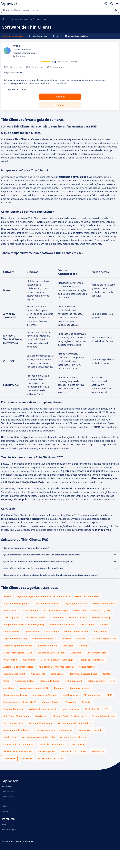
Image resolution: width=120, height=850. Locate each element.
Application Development (16, 603)
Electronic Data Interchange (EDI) (57, 659)
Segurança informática (75, 603)
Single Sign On (92, 709)
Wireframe (58, 617)
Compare (61, 105)
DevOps (106, 673)
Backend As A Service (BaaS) (17, 751)
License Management (14, 673)
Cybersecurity (32, 631)
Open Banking (78, 744)
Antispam (76, 652)
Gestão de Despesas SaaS (103, 638)
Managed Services (51, 702)
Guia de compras (38, 36)
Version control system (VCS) (34, 687)
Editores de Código (101, 617)
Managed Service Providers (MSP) (69, 716)
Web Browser (10, 610)
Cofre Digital (57, 673)
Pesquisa (86, 702)
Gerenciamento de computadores (75, 723)
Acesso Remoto (30, 610)
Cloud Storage (52, 631)
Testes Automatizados (104, 603)
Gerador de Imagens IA (44, 638)
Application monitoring (15, 638)
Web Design (41, 716)
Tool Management (46, 751)
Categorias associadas (76, 36)
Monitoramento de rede (76, 631)
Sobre (4, 806)
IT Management (11, 617)
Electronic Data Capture (73, 638)
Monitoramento (11, 631)
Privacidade (7, 786)
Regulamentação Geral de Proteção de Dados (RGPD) (43, 596)
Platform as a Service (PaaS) (83, 673)
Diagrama (59, 687)
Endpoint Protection (13, 709)
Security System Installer (90, 730)
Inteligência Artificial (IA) (92, 659)
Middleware (98, 751)
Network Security (78, 617)
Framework (26, 758)
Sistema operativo (96, 680)
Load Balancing (70, 694)
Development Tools (96, 652)
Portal (6, 680)
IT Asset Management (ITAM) (17, 652)
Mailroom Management (41, 723)
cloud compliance (70, 709)
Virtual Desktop (87, 666)
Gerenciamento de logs (15, 694)
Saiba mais (60, 96)
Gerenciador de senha (36, 617)
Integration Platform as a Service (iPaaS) (23, 624)
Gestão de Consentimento (52, 744)
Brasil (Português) (22, 841)
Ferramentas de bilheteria (73, 737)
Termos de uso (8, 796)
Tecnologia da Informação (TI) (20, 19)
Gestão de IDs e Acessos (87, 596)
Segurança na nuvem (80, 687)
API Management (92, 694)
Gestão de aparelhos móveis (17, 645)
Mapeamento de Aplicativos (17, 730)
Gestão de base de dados (62, 624)
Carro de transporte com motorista (54, 730)
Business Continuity (47, 645)
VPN (107, 709)
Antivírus (103, 624)
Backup (7, 596)
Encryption (71, 702)
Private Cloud (10, 659)
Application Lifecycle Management (56, 666)
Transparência (8, 791)
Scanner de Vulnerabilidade (52, 652)
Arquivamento (38, 673)
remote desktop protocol (73, 751)
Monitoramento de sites (47, 603)
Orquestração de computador (18, 744)
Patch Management (13, 723)
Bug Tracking (100, 631)
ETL (113, 680)
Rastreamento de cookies (50, 758)
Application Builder (24, 680)
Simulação (68, 645)
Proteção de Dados (49, 680)
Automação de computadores (18, 666)
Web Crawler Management (42, 709)
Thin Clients (9, 758)
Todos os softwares (13, 36)
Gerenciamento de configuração (38, 737)
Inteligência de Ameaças (44, 694)
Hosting (83, 645)
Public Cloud (29, 659)
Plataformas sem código (56, 610)
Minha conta (7, 824)
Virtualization (87, 624)
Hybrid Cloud (9, 737)
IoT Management (73, 680)
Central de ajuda (9, 829)
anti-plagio (8, 687)
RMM (109, 694)
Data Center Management (16, 716)
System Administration (103, 716)
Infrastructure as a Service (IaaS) (19, 702)
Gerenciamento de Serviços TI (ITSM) (92, 610)
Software (6, 811)
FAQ (56, 36)
